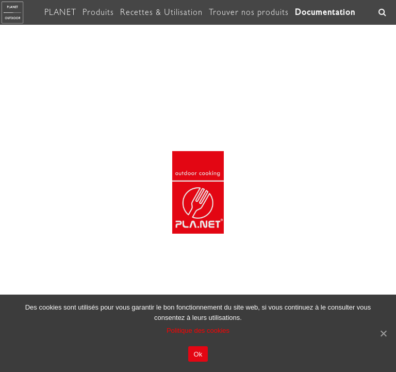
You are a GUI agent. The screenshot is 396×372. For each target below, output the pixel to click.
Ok (197, 354)
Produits (98, 12)
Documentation (325, 12)
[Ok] (383, 333)
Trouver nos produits (249, 12)
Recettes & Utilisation (161, 12)
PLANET (60, 12)
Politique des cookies (198, 330)
